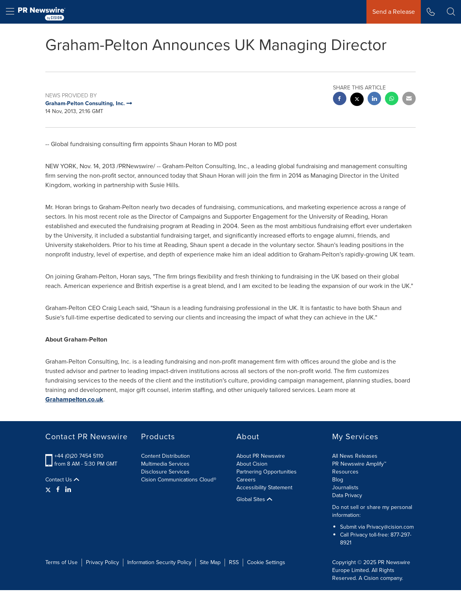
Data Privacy (347, 495)
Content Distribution (165, 456)
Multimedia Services (165, 464)
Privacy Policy (102, 562)
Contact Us (62, 480)
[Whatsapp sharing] (391, 99)
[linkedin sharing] (374, 99)
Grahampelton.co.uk (74, 399)
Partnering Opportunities (266, 472)
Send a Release (393, 11)
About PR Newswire (260, 456)
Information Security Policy (159, 562)
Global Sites (254, 499)
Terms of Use (61, 562)
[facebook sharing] (339, 99)
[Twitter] (49, 490)
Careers (246, 479)
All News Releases (354, 456)
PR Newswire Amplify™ (359, 464)
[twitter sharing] (357, 100)
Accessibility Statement (264, 487)
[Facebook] (57, 490)
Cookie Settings (266, 562)
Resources (345, 472)
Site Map (210, 562)
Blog (337, 479)
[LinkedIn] (68, 490)
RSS (234, 562)
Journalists (345, 487)
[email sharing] (409, 99)
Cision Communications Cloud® (178, 479)
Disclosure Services (165, 472)
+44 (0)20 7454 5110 (79, 456)
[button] (451, 12)
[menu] (10, 12)
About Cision (252, 464)
